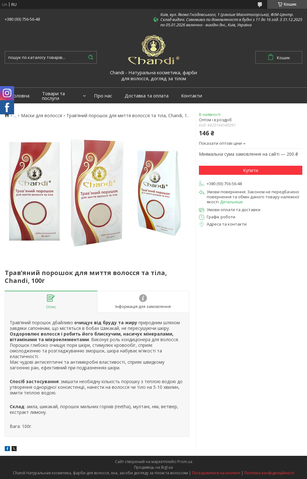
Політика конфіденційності (269, 473)
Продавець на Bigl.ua (153, 467)
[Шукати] (90, 57)
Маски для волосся (41, 115)
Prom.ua (184, 461)
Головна (20, 95)
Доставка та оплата (147, 95)
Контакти (191, 95)
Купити (250, 170)
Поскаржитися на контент (216, 473)
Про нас (103, 95)
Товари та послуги (53, 96)
